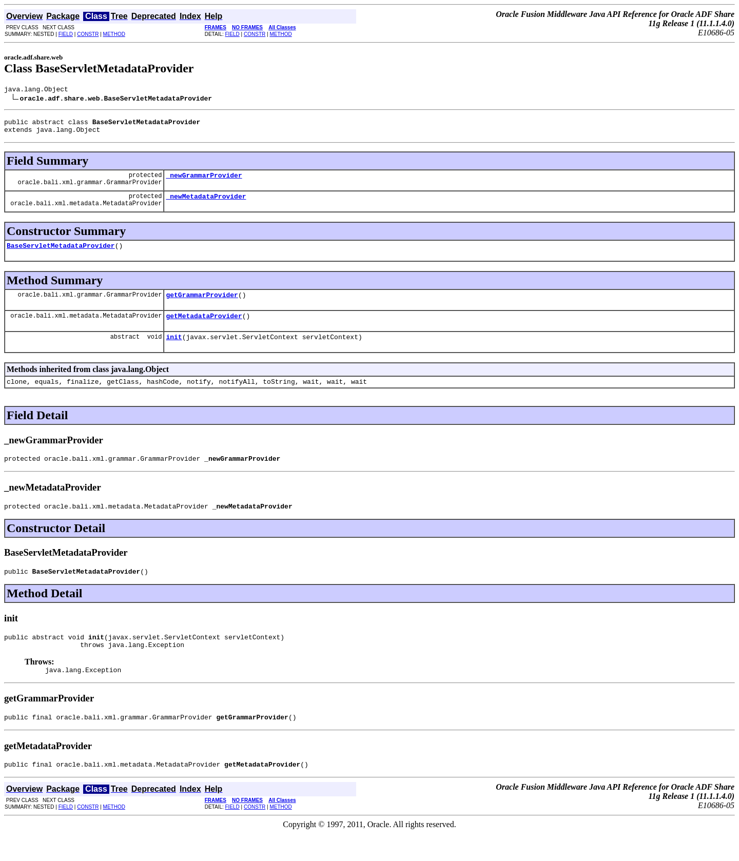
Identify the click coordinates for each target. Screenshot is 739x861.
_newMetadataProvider (206, 203)
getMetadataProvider (204, 327)
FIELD (66, 34)
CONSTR (88, 34)
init (174, 350)
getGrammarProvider (202, 305)
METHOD (114, 34)
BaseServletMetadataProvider (61, 254)
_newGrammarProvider (204, 181)
